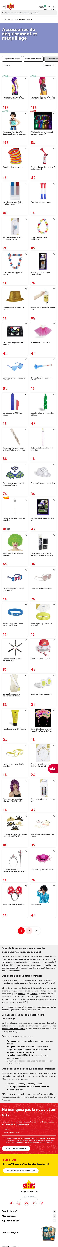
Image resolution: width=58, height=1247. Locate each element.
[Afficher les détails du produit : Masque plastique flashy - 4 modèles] (43, 612)
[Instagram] (18, 1203)
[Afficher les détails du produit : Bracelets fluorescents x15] (15, 156)
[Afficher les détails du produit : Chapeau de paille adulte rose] (43, 858)
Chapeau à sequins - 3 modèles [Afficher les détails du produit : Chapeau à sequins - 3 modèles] (43, 483)
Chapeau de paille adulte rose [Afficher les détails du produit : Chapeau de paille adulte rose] (42, 870)
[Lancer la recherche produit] (3, 13)
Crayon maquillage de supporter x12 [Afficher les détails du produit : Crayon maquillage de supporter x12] (43, 800)
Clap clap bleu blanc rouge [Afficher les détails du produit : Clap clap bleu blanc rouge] (41, 202)
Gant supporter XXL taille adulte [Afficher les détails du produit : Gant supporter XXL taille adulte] (12, 414)
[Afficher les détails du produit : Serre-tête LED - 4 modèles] (15, 893)
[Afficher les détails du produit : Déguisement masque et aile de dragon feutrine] (15, 472)
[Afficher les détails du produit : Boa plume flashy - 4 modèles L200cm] (43, 402)
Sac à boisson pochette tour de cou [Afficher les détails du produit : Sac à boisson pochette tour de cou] (43, 309)
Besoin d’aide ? (9, 1211)
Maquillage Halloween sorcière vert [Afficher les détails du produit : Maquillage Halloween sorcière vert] (42, 519)
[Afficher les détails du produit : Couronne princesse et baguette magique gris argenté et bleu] (15, 858)
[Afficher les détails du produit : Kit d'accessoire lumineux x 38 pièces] (43, 823)
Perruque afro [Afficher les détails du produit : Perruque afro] (36, 905)
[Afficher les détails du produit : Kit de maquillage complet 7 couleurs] (15, 331)
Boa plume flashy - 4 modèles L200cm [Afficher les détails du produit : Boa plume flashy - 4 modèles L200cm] (42, 414)
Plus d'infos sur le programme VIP (21, 1171)
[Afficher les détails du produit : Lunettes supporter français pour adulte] (15, 577)
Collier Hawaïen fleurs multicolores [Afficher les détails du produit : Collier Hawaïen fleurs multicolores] (39, 238)
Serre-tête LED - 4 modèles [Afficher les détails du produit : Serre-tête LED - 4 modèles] (13, 905)
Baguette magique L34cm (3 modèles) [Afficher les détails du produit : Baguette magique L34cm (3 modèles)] (14, 519)
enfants (21, 994)
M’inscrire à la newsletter (16, 1148)
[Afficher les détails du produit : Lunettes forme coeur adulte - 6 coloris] (15, 367)
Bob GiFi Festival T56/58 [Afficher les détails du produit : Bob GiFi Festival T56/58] (40, 659)
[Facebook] (11, 1203)
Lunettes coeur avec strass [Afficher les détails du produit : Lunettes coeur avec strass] (41, 589)
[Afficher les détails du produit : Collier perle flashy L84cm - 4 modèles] (43, 437)
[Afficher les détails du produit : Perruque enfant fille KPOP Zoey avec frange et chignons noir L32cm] (15, 121)
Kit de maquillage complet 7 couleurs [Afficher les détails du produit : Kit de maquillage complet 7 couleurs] (13, 344)
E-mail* (6, 1130)
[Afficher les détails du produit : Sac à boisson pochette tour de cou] (43, 296)
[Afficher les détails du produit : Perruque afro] (43, 893)
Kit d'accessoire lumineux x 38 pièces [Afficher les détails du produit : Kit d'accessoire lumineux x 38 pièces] (42, 835)
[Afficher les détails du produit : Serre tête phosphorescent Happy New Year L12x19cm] (43, 718)
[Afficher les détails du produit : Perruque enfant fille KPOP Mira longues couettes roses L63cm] (43, 86)
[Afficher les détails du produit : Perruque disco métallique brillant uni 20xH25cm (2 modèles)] (15, 788)
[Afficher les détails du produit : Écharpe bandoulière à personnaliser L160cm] (15, 683)
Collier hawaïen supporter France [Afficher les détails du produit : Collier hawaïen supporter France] (12, 274)
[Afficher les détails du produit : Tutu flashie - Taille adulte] (43, 331)
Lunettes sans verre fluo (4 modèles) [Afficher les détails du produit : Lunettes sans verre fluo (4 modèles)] (13, 765)
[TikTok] (42, 1203)
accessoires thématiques (13, 1029)
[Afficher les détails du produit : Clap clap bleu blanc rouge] (43, 191)
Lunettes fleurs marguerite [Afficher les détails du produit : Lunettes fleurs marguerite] (41, 694)
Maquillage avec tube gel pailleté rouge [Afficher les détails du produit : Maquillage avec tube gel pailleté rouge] (40, 274)
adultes (33, 994)
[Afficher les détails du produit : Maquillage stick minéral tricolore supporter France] (15, 191)
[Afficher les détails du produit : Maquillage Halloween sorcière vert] (43, 507)
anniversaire (21, 962)
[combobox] (29, 12)
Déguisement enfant (12, 59)
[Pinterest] (34, 1203)
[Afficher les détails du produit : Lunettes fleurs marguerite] (43, 683)
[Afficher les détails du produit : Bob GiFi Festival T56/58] (43, 648)
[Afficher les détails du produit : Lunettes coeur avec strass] (43, 577)
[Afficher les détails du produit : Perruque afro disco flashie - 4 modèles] (15, 542)
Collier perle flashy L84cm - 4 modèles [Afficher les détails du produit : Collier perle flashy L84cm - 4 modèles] (42, 449)
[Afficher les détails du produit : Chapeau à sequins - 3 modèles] (43, 472)
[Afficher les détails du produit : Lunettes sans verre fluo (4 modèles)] (15, 753)
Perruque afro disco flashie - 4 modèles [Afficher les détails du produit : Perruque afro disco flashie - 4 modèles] (14, 554)
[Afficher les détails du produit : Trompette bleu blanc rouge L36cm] (43, 367)
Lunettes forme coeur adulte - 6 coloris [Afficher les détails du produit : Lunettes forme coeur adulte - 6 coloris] (14, 379)
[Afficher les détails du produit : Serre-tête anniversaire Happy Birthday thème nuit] (43, 753)
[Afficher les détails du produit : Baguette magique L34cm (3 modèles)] (15, 507)
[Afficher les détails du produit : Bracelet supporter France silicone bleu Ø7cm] (15, 612)
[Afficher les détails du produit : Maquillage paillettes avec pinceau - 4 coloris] (15, 226)
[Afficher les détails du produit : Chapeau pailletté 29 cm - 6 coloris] (15, 296)
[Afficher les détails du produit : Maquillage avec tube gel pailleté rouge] (43, 261)
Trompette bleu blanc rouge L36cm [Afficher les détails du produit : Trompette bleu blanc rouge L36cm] (41, 379)
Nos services (9, 1216)
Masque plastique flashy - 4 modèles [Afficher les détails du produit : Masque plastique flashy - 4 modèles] (41, 625)
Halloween (6, 962)
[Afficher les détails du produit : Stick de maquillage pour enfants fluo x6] (15, 648)
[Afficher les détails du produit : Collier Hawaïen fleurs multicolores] (43, 226)
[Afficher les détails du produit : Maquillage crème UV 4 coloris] (15, 718)
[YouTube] (26, 1203)
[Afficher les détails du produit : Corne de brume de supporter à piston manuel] (43, 156)
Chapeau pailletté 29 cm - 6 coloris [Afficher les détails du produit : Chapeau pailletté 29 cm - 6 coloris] (13, 309)
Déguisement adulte (33, 59)
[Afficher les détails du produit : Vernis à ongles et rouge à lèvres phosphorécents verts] (43, 542)
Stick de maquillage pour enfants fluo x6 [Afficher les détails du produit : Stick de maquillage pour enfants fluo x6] (12, 660)
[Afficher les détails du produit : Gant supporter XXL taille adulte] (15, 402)
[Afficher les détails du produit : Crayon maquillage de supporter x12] (43, 788)
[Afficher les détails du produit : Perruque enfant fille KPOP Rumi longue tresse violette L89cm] (15, 86)
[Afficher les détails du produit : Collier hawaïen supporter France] (15, 261)
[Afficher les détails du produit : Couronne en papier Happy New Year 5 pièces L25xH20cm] (15, 823)
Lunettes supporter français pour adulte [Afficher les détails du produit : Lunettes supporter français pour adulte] (13, 590)
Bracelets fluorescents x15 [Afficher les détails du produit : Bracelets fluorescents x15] (13, 167)
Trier (6, 65)
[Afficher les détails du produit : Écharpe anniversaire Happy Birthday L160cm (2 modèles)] (15, 437)
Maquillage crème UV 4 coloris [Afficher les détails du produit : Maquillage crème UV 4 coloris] (14, 729)
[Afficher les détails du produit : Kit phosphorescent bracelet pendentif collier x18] (43, 121)
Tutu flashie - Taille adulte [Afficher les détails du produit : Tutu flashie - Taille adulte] (41, 343)
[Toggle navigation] (4, 7)
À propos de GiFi (10, 1220)
